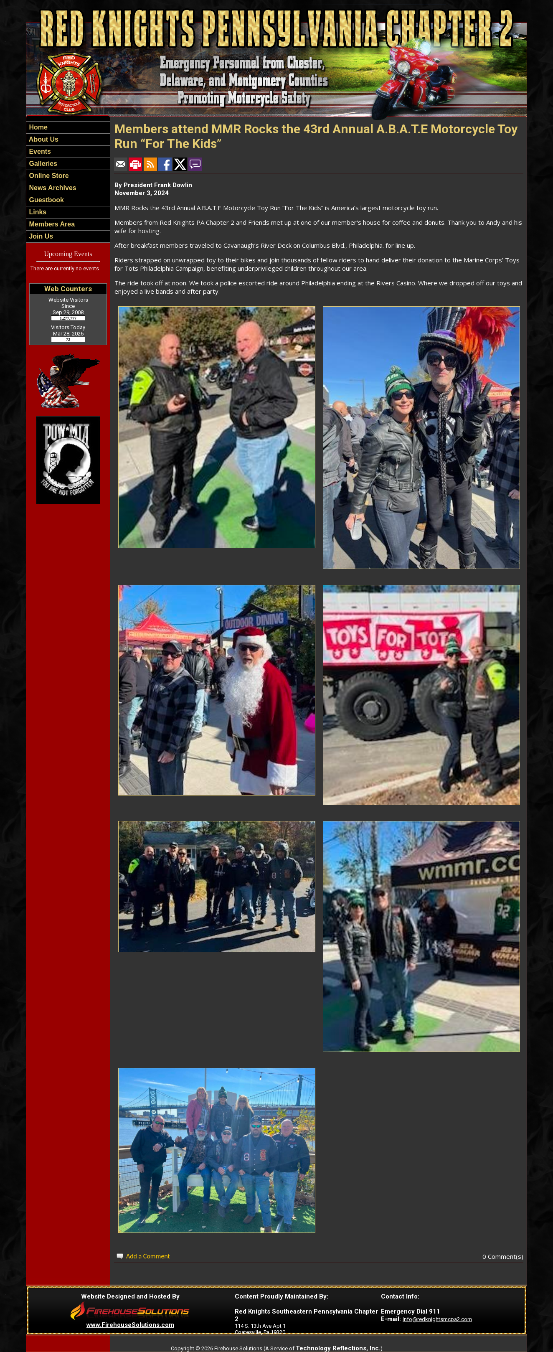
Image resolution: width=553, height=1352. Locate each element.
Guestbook (45, 199)
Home (37, 127)
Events (39, 151)
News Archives (51, 187)
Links (36, 212)
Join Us (40, 236)
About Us (42, 139)
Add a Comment (148, 1256)
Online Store (48, 175)
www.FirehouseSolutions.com (130, 1325)
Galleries (42, 163)
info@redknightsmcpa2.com (437, 1319)
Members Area (51, 224)
